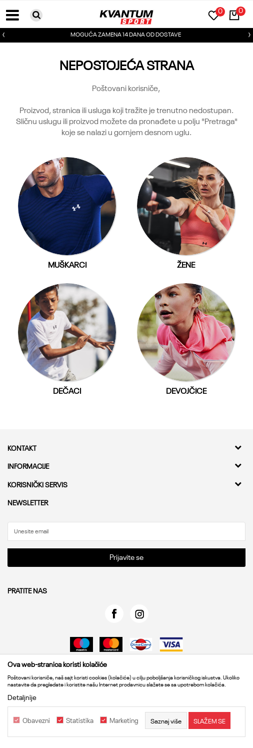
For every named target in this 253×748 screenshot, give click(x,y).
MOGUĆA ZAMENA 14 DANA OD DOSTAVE (125, 34)
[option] (126, 35)
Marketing (124, 720)
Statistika (80, 720)
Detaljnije (22, 696)
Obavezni (36, 720)
